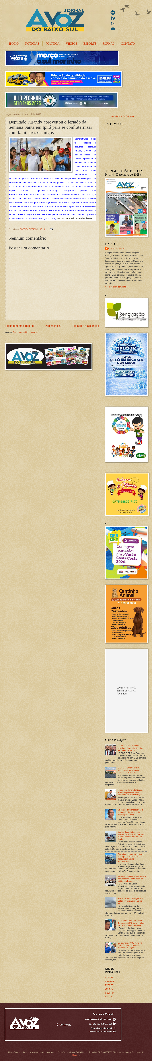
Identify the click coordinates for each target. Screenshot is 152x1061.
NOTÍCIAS (32, 43)
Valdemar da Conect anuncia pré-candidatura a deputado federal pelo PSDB (130, 812)
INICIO (14, 43)
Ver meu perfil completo (115, 287)
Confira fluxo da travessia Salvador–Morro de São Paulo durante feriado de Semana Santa (131, 835)
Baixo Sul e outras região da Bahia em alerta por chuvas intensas (130, 900)
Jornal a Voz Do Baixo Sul (122, 116)
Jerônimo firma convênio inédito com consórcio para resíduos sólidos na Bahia (132, 878)
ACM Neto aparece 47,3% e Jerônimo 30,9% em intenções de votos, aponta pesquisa (131, 923)
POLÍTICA (53, 43)
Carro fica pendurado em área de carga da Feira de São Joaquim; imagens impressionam (131, 857)
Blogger (75, 1055)
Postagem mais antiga (85, 325)
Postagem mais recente (19, 325)
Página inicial (53, 325)
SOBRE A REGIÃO (116, 249)
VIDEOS (109, 997)
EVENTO (109, 985)
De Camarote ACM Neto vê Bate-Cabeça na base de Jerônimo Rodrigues (130, 945)
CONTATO (128, 43)
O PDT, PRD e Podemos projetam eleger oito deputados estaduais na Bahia (131, 748)
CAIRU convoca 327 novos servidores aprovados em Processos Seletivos (130, 770)
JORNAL (109, 43)
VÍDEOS (71, 43)
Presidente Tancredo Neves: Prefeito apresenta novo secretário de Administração (130, 792)
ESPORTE (89, 43)
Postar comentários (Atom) (25, 332)
